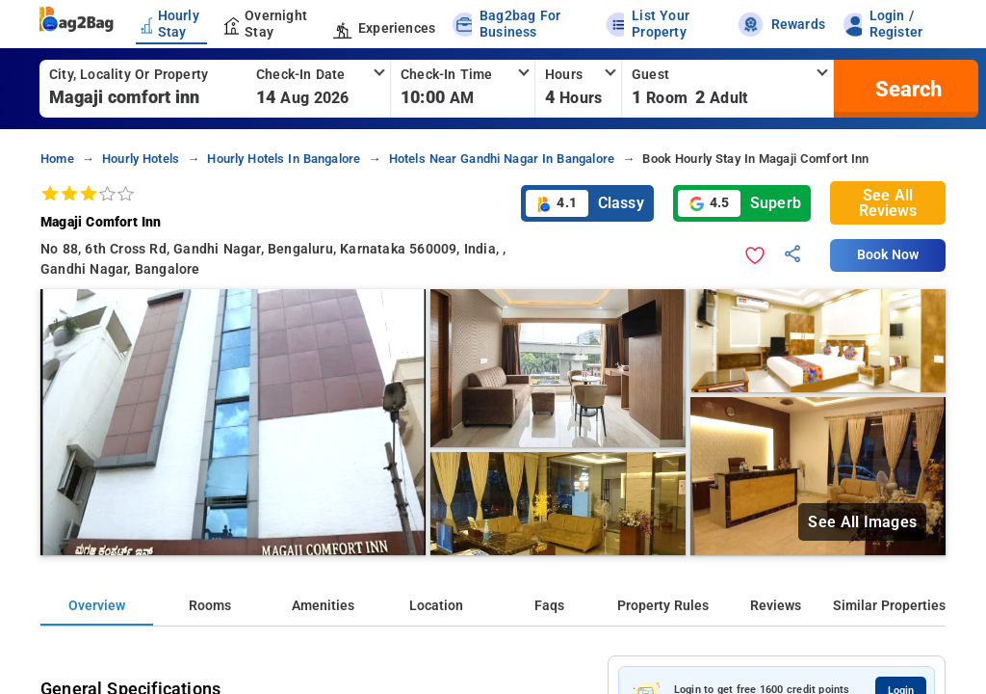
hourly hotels (140, 158)
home (57, 158)
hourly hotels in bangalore (283, 158)
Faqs (549, 606)
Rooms (210, 606)
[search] (906, 89)
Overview (96, 606)
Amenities (323, 606)
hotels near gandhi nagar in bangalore (501, 158)
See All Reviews (888, 203)
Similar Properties (889, 606)
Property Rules (663, 606)
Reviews (775, 606)
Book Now (888, 255)
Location (436, 606)
